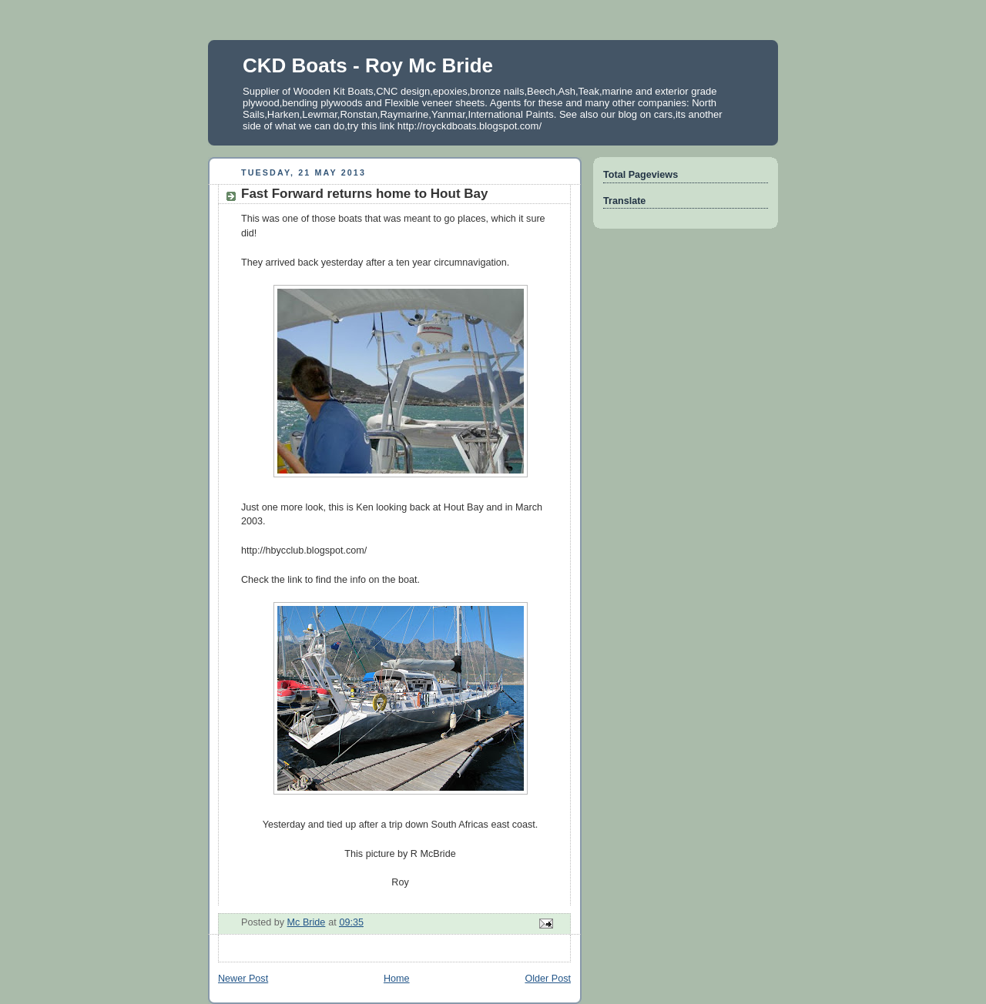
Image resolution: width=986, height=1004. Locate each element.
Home (397, 978)
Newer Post (243, 978)
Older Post (548, 978)
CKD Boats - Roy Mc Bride (368, 65)
